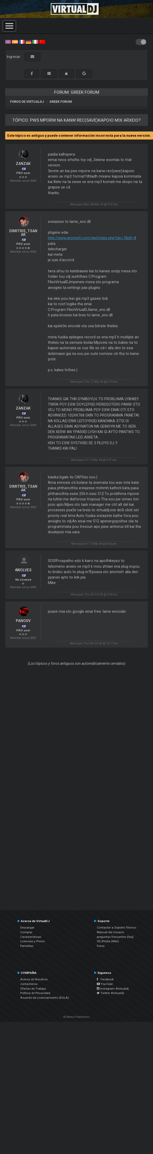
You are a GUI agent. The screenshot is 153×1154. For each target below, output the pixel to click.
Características (30, 937)
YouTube (105, 984)
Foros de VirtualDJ (27, 102)
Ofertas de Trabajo (33, 988)
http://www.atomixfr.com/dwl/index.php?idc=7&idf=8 (92, 238)
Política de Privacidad (35, 993)
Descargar (27, 927)
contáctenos (29, 984)
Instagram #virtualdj (113, 988)
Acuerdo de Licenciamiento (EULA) (44, 997)
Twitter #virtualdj (110, 993)
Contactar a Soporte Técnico (116, 927)
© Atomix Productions (76, 1017)
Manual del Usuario (110, 932)
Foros (101, 946)
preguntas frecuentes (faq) (115, 937)
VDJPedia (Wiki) (108, 941)
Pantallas (26, 946)
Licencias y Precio (32, 941)
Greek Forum (60, 102)
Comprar (26, 932)
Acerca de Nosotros (34, 979)
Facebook (105, 979)
